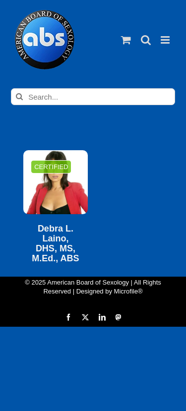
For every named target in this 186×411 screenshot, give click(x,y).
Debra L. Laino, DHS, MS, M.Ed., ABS (55, 243)
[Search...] (93, 96)
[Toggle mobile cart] (126, 40)
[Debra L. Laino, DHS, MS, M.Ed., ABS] (55, 182)
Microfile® (128, 291)
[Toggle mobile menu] (166, 40)
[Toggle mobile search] (146, 40)
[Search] (19, 96)
